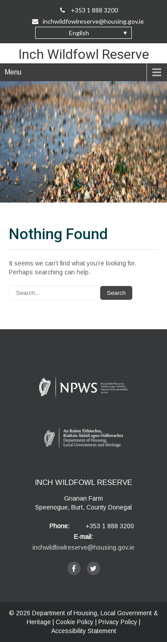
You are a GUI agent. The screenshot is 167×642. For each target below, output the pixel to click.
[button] (83, 33)
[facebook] (74, 568)
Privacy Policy (117, 621)
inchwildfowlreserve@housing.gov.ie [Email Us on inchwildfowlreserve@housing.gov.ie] (88, 21)
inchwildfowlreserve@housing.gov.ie (83, 547)
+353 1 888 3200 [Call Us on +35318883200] (89, 10)
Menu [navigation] (12, 72)
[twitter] (93, 568)
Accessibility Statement (83, 630)
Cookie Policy (75, 621)
